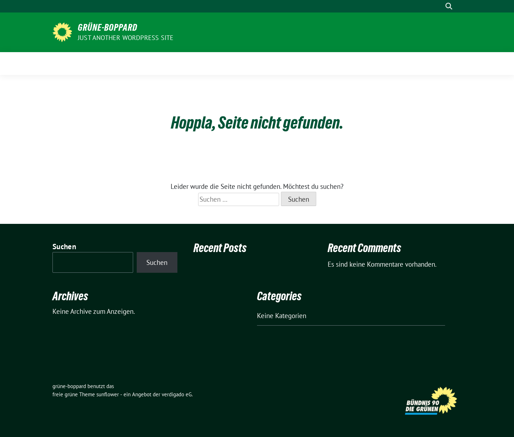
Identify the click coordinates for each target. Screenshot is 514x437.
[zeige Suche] (449, 6)
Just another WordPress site (125, 38)
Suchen (64, 246)
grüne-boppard (107, 27)
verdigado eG (177, 394)
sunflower (107, 394)
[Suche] (438, 6)
